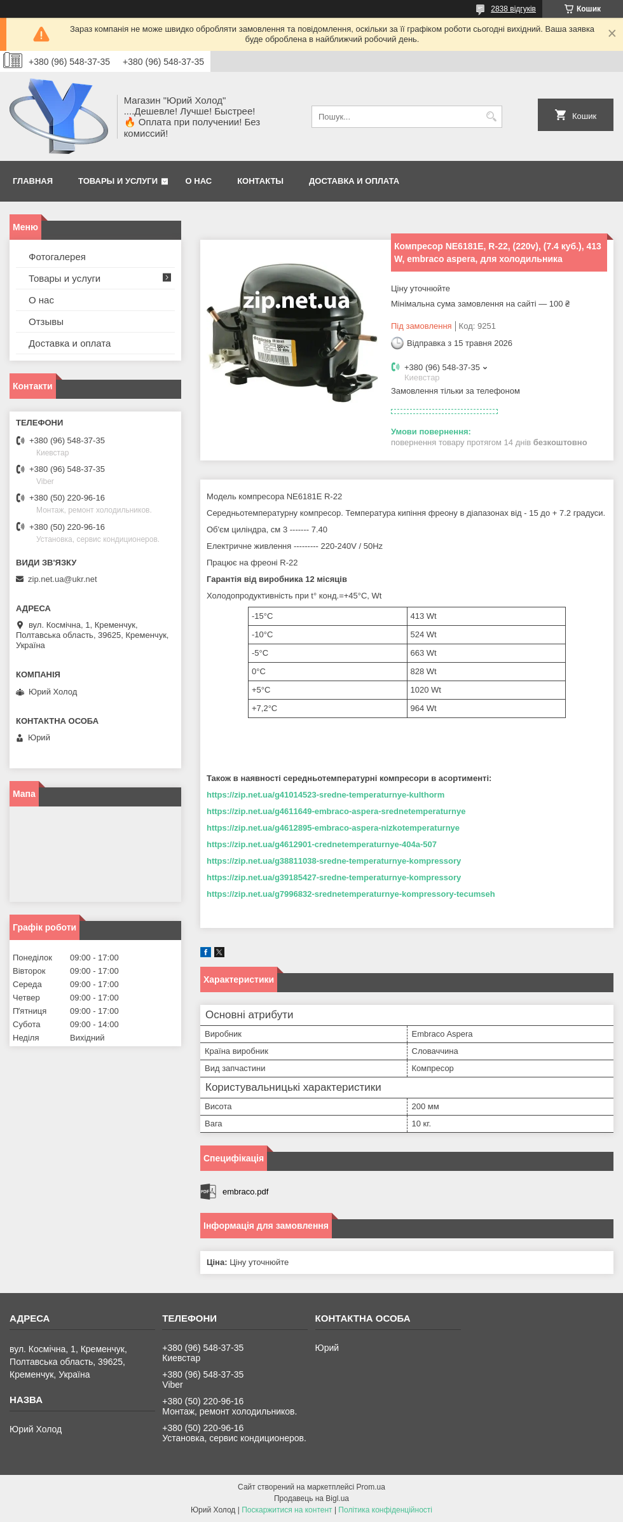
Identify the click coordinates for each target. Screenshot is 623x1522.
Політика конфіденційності (385, 1509)
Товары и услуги (118, 181)
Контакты (260, 181)
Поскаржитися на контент (287, 1509)
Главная (33, 181)
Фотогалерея (57, 256)
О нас (199, 181)
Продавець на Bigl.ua (311, 1498)
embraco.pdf (245, 1191)
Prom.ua (371, 1487)
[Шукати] (491, 117)
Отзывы (46, 321)
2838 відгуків (513, 8)
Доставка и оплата (354, 181)
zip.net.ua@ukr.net (62, 579)
